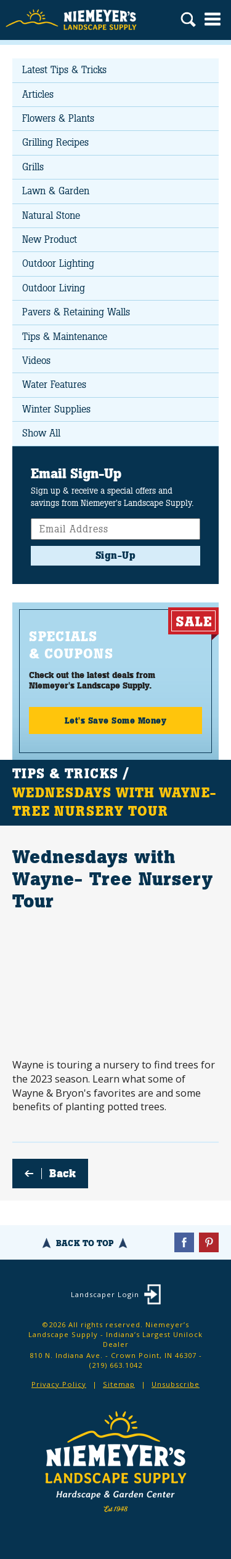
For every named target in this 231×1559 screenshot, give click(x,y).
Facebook (184, 1242)
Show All (41, 433)
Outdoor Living (53, 288)
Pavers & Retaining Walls (76, 312)
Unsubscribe (176, 1384)
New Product (49, 239)
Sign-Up (115, 555)
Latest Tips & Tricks (64, 70)
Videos (36, 360)
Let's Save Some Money (116, 720)
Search (188, 21)
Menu (213, 19)
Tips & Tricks (65, 774)
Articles (38, 94)
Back (62, 1173)
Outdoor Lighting (58, 263)
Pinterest (209, 1242)
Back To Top (84, 1243)
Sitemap (119, 1384)
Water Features (54, 384)
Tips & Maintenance (64, 336)
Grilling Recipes (55, 142)
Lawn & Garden (55, 191)
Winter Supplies (56, 409)
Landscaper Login (105, 1294)
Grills (33, 167)
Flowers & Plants (58, 118)
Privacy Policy (58, 1384)
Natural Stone (51, 215)
